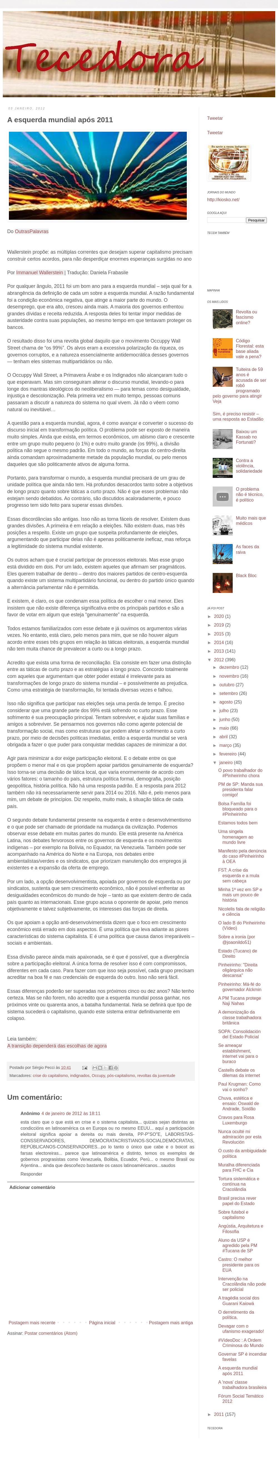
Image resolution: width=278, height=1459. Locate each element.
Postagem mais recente (32, 1322)
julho (224, 710)
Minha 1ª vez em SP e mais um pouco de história (240, 894)
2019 (219, 625)
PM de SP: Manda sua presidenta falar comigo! (240, 789)
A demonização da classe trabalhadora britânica (239, 1017)
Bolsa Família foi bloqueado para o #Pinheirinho (237, 809)
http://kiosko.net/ (223, 199)
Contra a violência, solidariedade (249, 465)
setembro (229, 693)
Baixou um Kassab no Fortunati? (246, 437)
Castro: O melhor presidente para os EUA (238, 1264)
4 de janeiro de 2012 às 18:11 (70, 1113)
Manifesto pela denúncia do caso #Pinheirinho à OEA (242, 856)
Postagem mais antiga (171, 1322)
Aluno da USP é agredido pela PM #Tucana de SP (237, 1245)
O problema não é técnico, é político (250, 494)
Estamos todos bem (237, 822)
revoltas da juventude (156, 1075)
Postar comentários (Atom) (50, 1333)
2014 (219, 642)
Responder (31, 1174)
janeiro (226, 762)
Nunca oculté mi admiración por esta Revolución (240, 1136)
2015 (219, 634)
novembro (229, 676)
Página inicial (102, 1322)
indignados (80, 1075)
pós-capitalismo (121, 1075)
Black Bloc (246, 575)
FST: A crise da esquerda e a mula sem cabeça (238, 875)
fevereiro (228, 754)
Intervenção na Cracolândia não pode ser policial (242, 1284)
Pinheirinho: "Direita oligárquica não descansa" (237, 970)
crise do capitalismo (50, 1075)
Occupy (98, 1075)
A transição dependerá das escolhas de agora (57, 1046)
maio (224, 728)
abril (224, 736)
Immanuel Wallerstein (40, 272)
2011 (219, 1414)
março (226, 745)
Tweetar (215, 118)
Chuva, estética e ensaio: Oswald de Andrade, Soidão (238, 1103)
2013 (219, 651)
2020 (219, 616)
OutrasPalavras (31, 231)
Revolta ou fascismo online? (246, 317)
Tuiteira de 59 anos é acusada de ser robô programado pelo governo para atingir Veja (239, 385)
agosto (226, 702)
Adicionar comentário (32, 1187)
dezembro (229, 667)
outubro (227, 684)
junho (225, 719)
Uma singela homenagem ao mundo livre (235, 836)
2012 (219, 659)
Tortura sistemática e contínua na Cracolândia (238, 1184)
